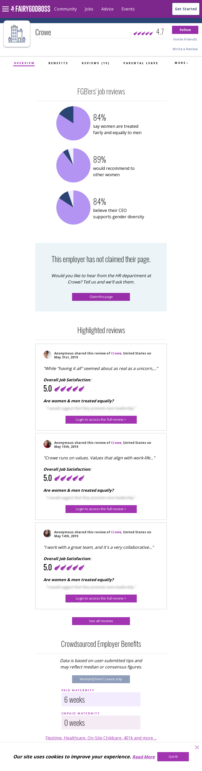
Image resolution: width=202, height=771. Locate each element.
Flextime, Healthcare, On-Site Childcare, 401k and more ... (101, 738)
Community (65, 9)
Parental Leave (140, 63)
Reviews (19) (96, 63)
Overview (24, 63)
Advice (107, 9)
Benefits (58, 63)
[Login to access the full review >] (101, 420)
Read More (143, 757)
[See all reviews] (101, 621)
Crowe (116, 353)
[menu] (6, 5)
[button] (185, 30)
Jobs (89, 9)
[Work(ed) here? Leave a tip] (101, 679)
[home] (30, 12)
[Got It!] (173, 756)
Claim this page (101, 296)
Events (128, 9)
